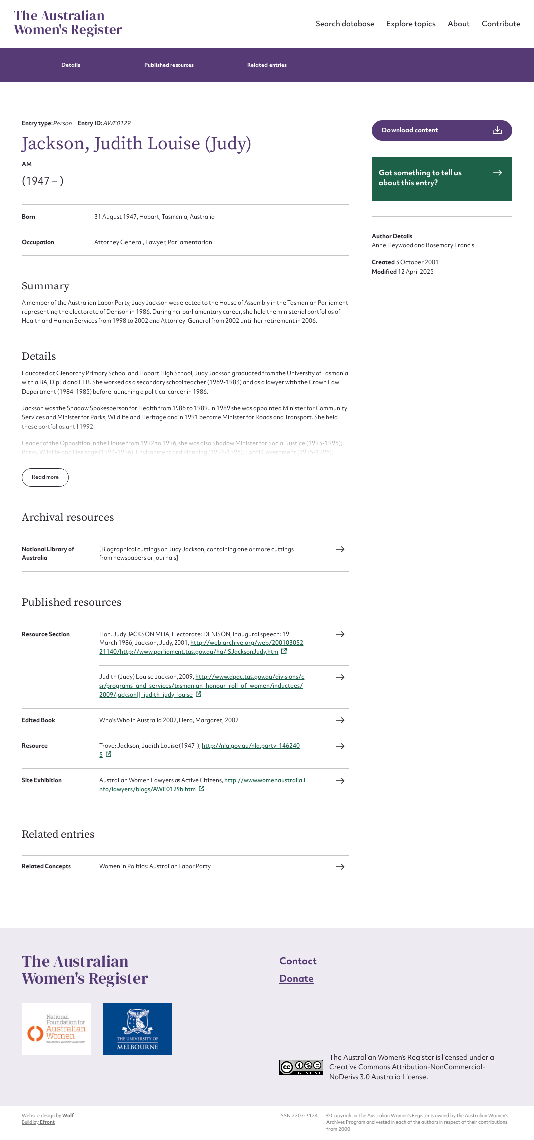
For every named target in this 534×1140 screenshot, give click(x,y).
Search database (345, 23)
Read (39, 477)
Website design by (48, 1115)
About (459, 23)
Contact (298, 960)
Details (70, 65)
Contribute (501, 23)
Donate (296, 978)
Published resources (169, 65)
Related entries (267, 65)
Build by (38, 1122)
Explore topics (411, 23)
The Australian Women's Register (68, 23)
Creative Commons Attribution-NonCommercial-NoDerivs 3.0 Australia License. (407, 1071)
